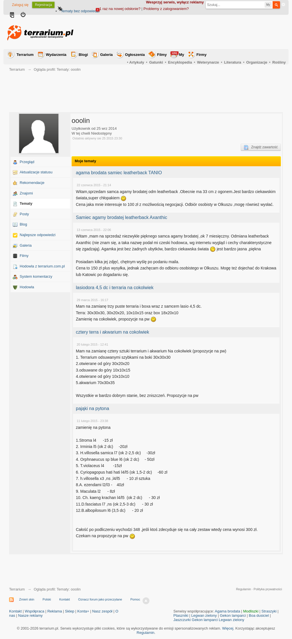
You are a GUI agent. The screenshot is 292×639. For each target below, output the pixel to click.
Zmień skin (26, 599)
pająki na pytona (92, 408)
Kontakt (64, 599)
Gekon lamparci (233, 615)
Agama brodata (227, 611)
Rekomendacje (32, 182)
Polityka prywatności (268, 589)
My (177, 54)
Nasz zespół (102, 611)
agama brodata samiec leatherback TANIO (119, 172)
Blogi (83, 54)
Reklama (54, 611)
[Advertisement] (182, 32)
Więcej (227, 628)
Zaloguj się (20, 5)
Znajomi (26, 193)
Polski (46, 599)
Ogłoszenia (135, 54)
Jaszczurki (182, 620)
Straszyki (269, 611)
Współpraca (34, 611)
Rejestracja (43, 5)
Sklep (69, 611)
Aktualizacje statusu (36, 172)
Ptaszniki (180, 615)
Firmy (201, 54)
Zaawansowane (283, 4)
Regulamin (243, 589)
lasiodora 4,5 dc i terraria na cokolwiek (114, 287)
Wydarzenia (56, 54)
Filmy (162, 54)
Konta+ (83, 611)
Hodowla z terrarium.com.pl (42, 266)
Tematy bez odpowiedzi (80, 11)
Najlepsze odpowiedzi (38, 235)
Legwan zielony (204, 615)
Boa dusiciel (259, 615)
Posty (24, 214)
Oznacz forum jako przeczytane (100, 599)
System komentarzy (36, 276)
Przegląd (27, 162)
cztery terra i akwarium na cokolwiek (112, 332)
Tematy (26, 203)
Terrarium (25, 54)
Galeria (106, 54)
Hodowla (27, 287)
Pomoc (135, 599)
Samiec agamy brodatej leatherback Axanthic (121, 217)
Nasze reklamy (30, 615)
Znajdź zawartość (261, 147)
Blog (23, 224)
